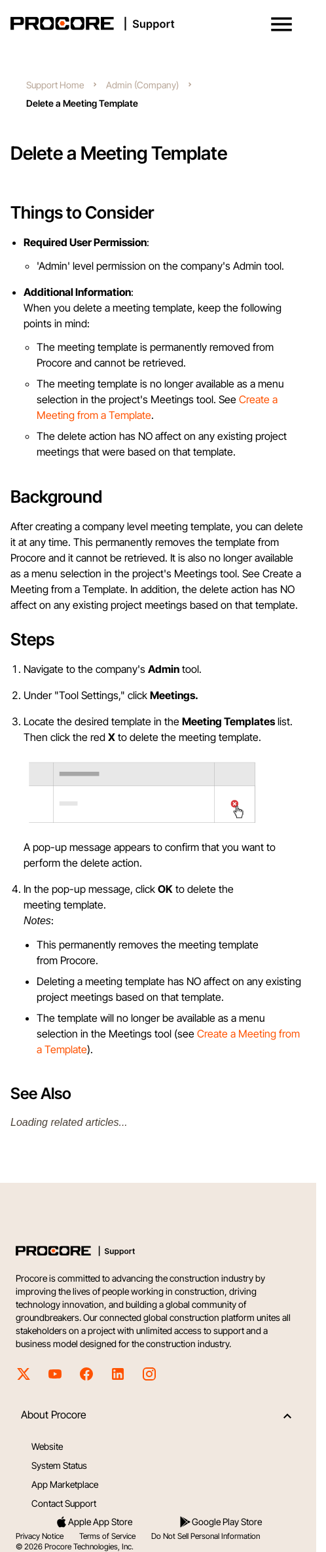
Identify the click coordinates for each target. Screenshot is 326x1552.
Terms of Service (107, 1536)
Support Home (55, 84)
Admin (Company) (142, 84)
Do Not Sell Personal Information (205, 1536)
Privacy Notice (39, 1536)
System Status (59, 1465)
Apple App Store (93, 1521)
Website (47, 1446)
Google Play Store (220, 1521)
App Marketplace (64, 1484)
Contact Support (63, 1503)
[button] (281, 24)
